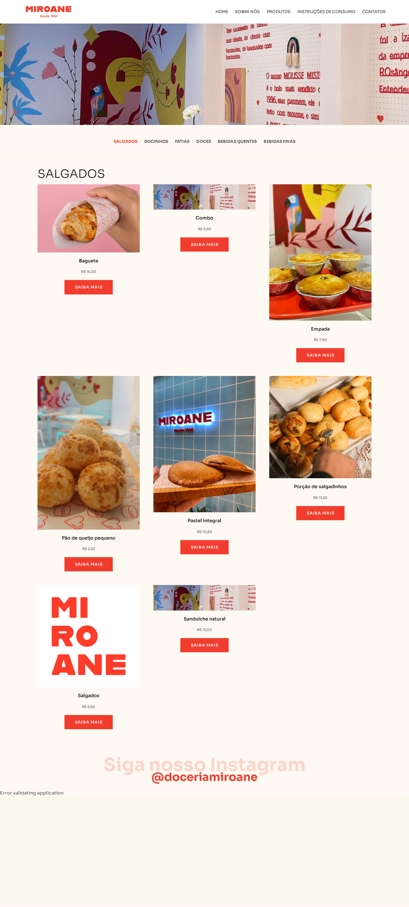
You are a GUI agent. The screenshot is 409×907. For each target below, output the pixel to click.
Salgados (125, 141)
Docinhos (156, 141)
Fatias (182, 141)
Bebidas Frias (279, 141)
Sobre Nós (247, 11)
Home (222, 11)
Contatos (374, 11)
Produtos (279, 11)
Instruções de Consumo (326, 11)
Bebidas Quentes (237, 141)
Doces (203, 141)
